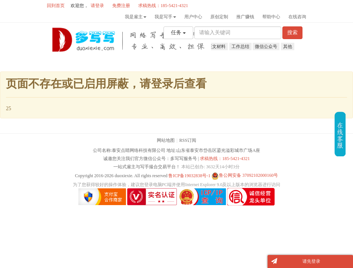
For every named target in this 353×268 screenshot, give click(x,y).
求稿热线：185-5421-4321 (225, 158)
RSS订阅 (187, 140)
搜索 (292, 32)
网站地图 (166, 140)
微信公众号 (266, 46)
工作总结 (240, 46)
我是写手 (165, 16)
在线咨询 (297, 16)
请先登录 (311, 261)
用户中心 (193, 16)
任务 (178, 32)
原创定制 (219, 16)
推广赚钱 (245, 16)
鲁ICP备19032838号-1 (189, 175)
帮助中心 (271, 16)
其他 (287, 46)
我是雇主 (135, 16)
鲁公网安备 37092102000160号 (244, 175)
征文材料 (217, 46)
